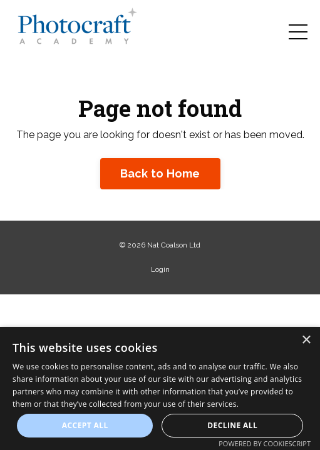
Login (160, 269)
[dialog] (160, 388)
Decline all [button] (232, 425)
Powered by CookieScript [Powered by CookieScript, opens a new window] (265, 443)
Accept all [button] (85, 425)
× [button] (306, 340)
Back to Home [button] (160, 173)
